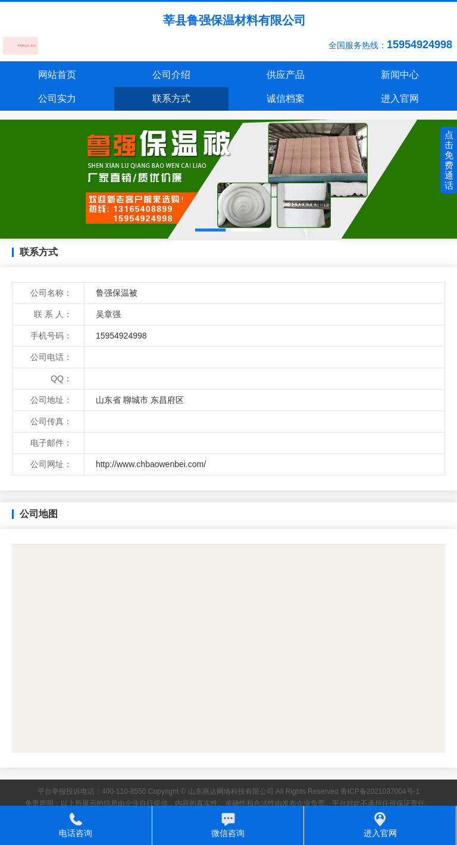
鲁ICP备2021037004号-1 (380, 791)
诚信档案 (286, 98)
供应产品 (286, 75)
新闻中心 (400, 75)
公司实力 (57, 98)
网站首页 (57, 75)
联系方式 (171, 98)
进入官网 (400, 98)
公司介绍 (171, 75)
